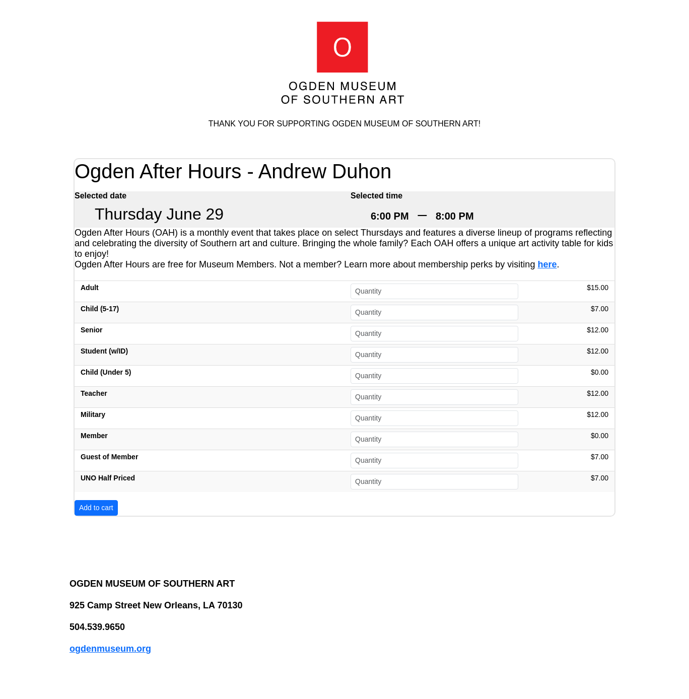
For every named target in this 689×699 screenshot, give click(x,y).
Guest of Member (109, 457)
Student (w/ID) (104, 351)
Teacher (94, 393)
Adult (90, 288)
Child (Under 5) (106, 372)
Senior (92, 330)
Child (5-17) (100, 309)
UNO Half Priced (108, 478)
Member (94, 436)
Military (93, 414)
